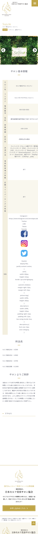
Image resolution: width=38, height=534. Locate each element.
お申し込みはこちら (19, 508)
